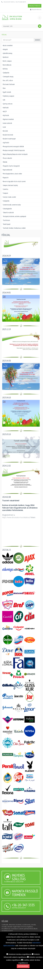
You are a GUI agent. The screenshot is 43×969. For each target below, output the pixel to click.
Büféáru (5, 69)
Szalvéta (5, 189)
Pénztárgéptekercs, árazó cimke (12, 174)
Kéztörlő (5, 131)
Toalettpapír (6, 224)
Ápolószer (6, 57)
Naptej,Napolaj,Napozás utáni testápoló (15, 154)
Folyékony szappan (8, 96)
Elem (4, 88)
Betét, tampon (7, 61)
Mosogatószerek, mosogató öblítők (13, 146)
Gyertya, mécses (7, 104)
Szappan (5, 193)
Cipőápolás (6, 73)
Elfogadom (23, 966)
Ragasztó (5, 177)
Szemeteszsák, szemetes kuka (12, 205)
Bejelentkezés (36, 9)
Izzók (4, 127)
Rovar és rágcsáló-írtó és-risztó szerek (14, 181)
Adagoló (5, 49)
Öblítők (5, 162)
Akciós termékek (8, 45)
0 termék (6, 26)
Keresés (37, 40)
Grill (4, 100)
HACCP (5, 111)
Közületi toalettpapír (9, 139)
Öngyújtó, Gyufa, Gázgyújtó (11, 166)
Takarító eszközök (8, 212)
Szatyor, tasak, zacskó (9, 197)
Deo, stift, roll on (8, 80)
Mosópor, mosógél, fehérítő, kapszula (14, 150)
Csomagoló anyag (8, 76)
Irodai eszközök (7, 123)
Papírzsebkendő (7, 170)
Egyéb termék (7, 92)
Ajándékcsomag (7, 53)
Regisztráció (34, 6)
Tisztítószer (6, 220)
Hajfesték (6, 115)
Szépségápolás (7, 209)
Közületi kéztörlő (8, 135)
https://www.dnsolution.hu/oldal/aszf (16, 517)
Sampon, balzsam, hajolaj (10, 185)
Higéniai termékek (8, 119)
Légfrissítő (6, 143)
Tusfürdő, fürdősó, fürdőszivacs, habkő (14, 228)
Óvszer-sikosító (7, 158)
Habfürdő (5, 108)
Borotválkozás (7, 65)
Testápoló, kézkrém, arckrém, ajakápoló (14, 216)
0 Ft (11, 26)
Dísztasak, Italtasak (9, 84)
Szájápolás (6, 201)
